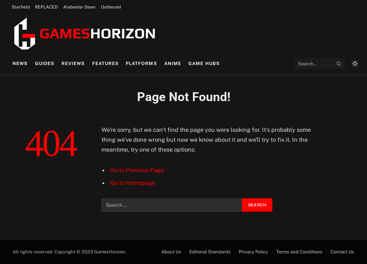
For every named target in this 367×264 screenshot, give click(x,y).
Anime (172, 63)
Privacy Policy (253, 251)
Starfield (21, 7)
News (20, 63)
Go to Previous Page (137, 170)
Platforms (141, 63)
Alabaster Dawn (79, 7)
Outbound (111, 7)
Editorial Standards (210, 251)
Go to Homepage (132, 182)
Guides (44, 63)
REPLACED (46, 7)
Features (105, 63)
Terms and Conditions (299, 251)
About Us (171, 251)
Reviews (73, 63)
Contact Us (342, 251)
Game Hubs (203, 63)
